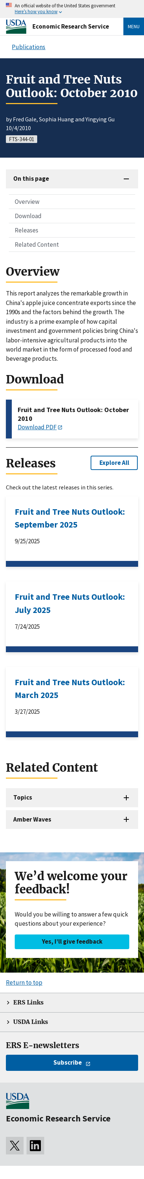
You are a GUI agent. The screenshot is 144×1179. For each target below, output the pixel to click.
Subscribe (67, 1062)
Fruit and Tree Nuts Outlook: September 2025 (70, 518)
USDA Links (30, 1021)
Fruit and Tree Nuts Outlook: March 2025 (70, 688)
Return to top (24, 982)
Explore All (114, 463)
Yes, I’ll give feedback (72, 941)
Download (28, 216)
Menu (134, 26)
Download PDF (37, 427)
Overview (27, 202)
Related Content (37, 244)
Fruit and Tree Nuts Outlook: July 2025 (70, 603)
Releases (26, 230)
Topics (22, 797)
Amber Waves (32, 819)
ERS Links (28, 1002)
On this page (31, 179)
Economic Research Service (70, 26)
